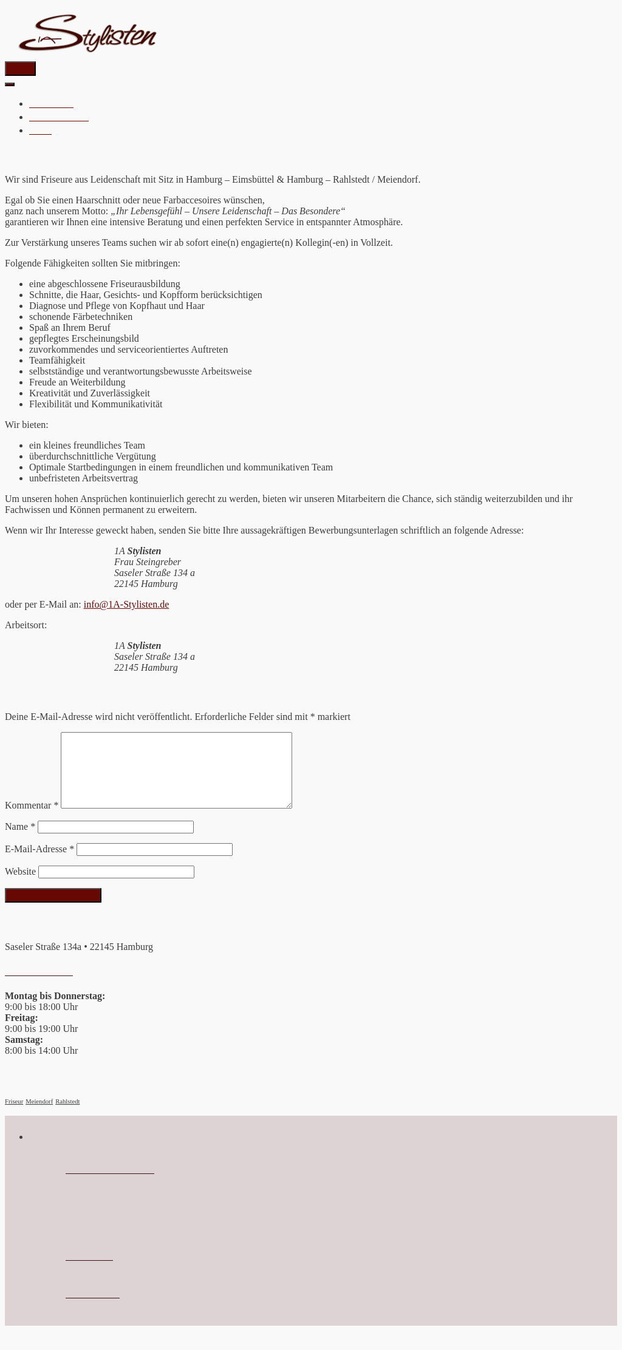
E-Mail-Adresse (39, 863)
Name (20, 841)
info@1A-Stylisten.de (126, 604)
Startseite (51, 103)
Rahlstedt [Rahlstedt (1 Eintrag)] (67, 1116)
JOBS (40, 130)
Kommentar (31, 820)
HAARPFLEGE (59, 116)
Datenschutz (93, 1308)
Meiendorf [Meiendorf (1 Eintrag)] (39, 1116)
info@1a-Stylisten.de (110, 1184)
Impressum (89, 1271)
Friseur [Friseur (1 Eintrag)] (14, 1116)
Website (20, 886)
